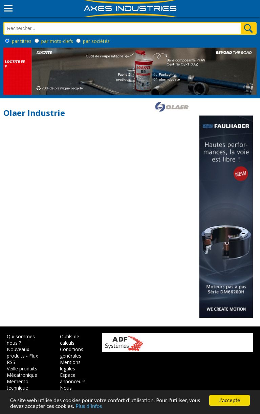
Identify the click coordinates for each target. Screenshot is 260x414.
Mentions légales (70, 365)
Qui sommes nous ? (21, 339)
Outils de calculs (69, 339)
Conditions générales (71, 352)
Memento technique (17, 384)
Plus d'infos (88, 406)
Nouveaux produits (18, 352)
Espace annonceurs (73, 378)
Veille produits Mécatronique (22, 371)
